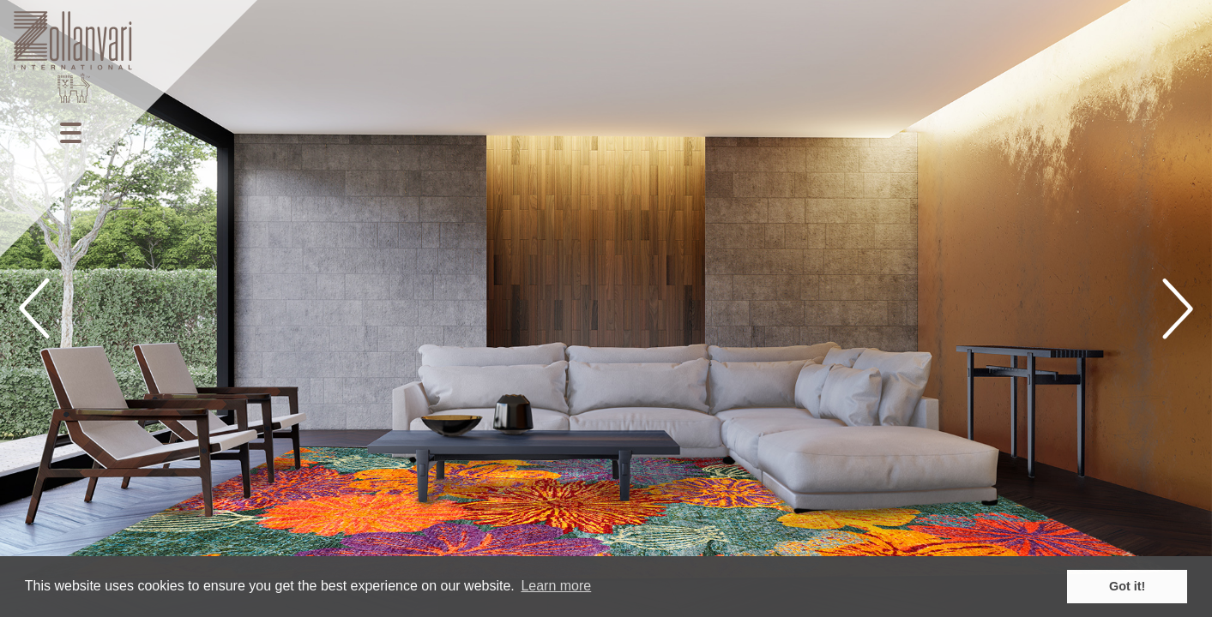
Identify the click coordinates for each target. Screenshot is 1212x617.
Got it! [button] (1127, 586)
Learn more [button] (556, 585)
